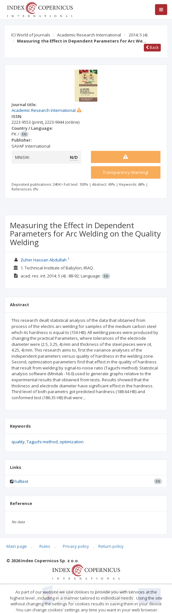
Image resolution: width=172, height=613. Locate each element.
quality (18, 442)
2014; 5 (138, 35)
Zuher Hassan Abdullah (43, 260)
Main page (16, 546)
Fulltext (21, 481)
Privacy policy (76, 546)
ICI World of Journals (30, 35)
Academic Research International (89, 35)
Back (152, 47)
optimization (72, 442)
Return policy (111, 546)
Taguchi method (42, 442)
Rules (44, 546)
